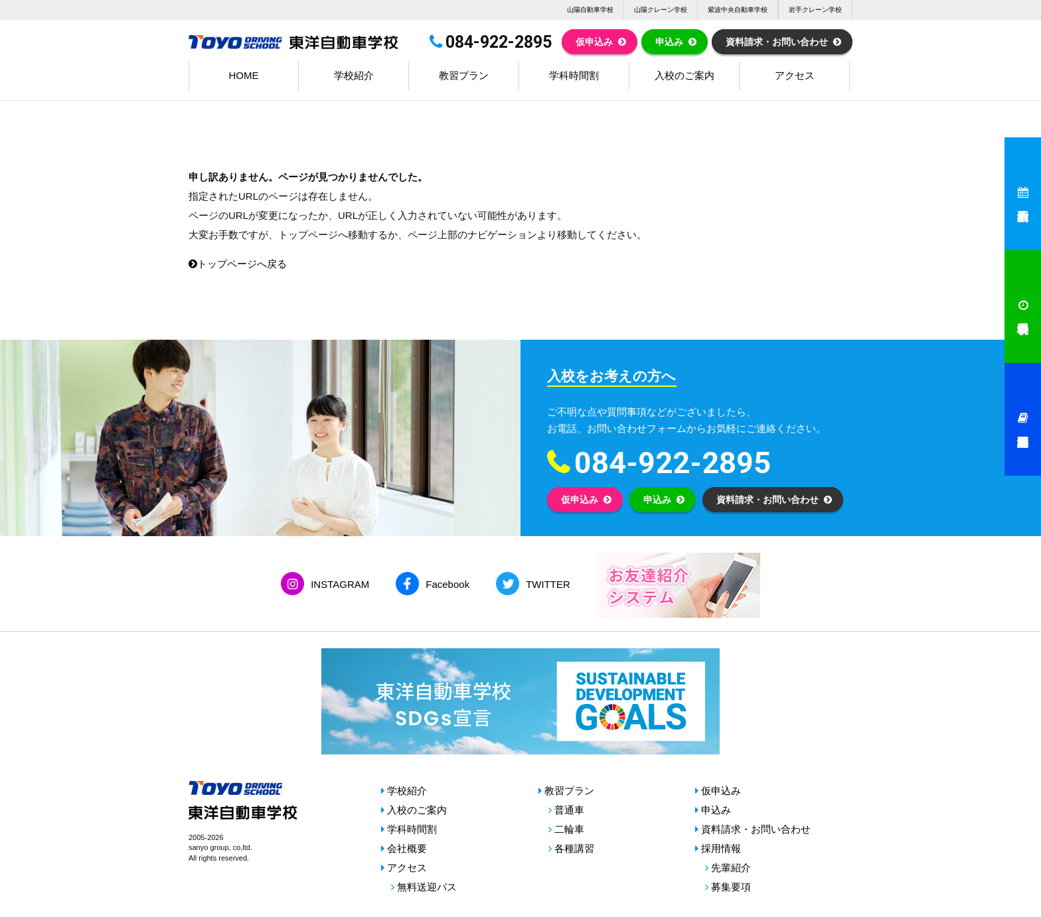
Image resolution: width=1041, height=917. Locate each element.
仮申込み (594, 41)
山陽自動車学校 (590, 9)
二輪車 (569, 829)
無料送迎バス (427, 886)
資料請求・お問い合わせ (777, 41)
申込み (669, 41)
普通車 (569, 809)
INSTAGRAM (340, 584)
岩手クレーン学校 (815, 9)
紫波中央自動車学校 (737, 9)
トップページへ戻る (238, 263)
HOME (244, 75)
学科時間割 (574, 75)
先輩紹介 (731, 867)
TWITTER (548, 584)
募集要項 (731, 886)
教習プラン (464, 75)
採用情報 (721, 848)
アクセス (795, 75)
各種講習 (574, 848)
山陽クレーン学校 (660, 9)
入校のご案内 (684, 75)
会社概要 (407, 848)
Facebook (447, 584)
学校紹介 (354, 75)
